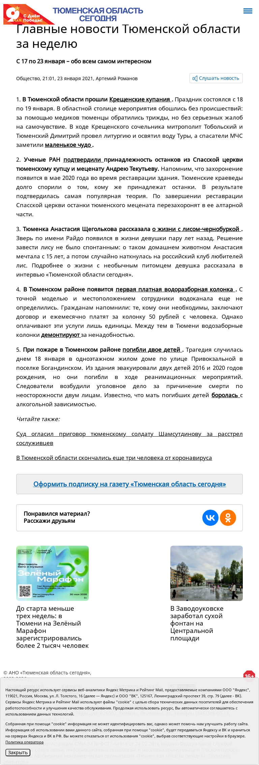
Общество (28, 78)
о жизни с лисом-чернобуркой (196, 229)
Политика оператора (24, 741)
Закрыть (18, 752)
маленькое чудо (68, 145)
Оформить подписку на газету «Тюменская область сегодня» (129, 484)
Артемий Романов (117, 78)
